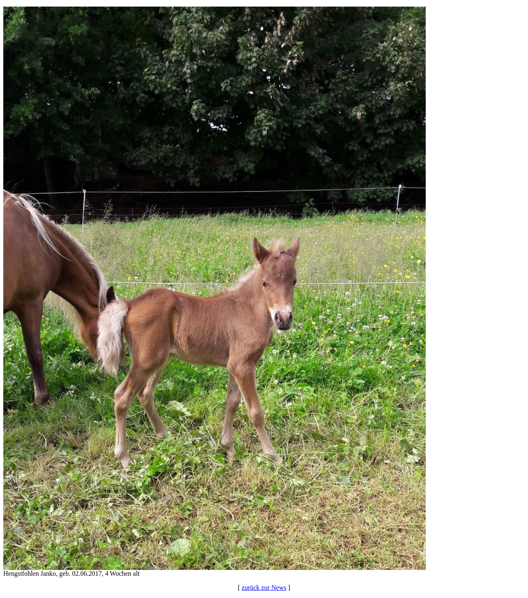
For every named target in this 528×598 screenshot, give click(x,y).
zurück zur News (264, 587)
